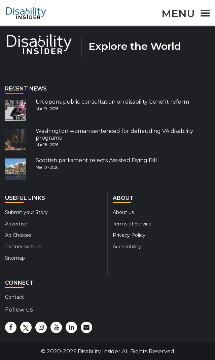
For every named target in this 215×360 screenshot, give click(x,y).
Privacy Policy (129, 235)
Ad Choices (18, 235)
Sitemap (15, 258)
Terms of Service (132, 224)
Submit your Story (26, 212)
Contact (14, 297)
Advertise (16, 224)
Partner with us (23, 247)
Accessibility (127, 247)
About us (123, 212)
